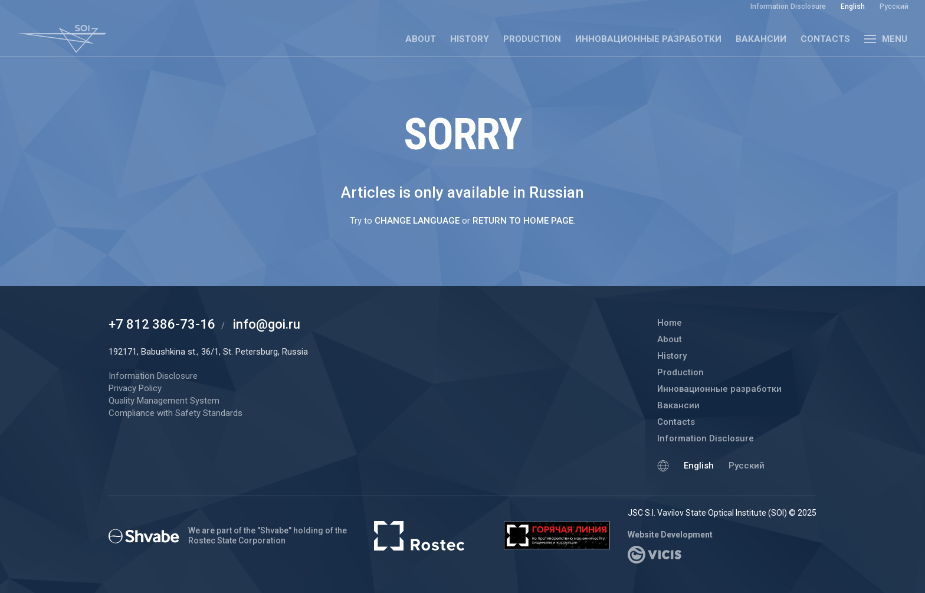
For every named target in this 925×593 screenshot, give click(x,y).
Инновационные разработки (648, 39)
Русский (747, 465)
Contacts (825, 39)
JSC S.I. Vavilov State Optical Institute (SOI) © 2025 (722, 512)
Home (669, 322)
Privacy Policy (135, 388)
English (699, 465)
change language (417, 220)
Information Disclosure (705, 438)
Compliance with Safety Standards (175, 413)
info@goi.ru (266, 324)
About (420, 39)
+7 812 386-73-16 (162, 324)
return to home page (523, 220)
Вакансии (761, 39)
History (469, 39)
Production (532, 39)
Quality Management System (164, 400)
